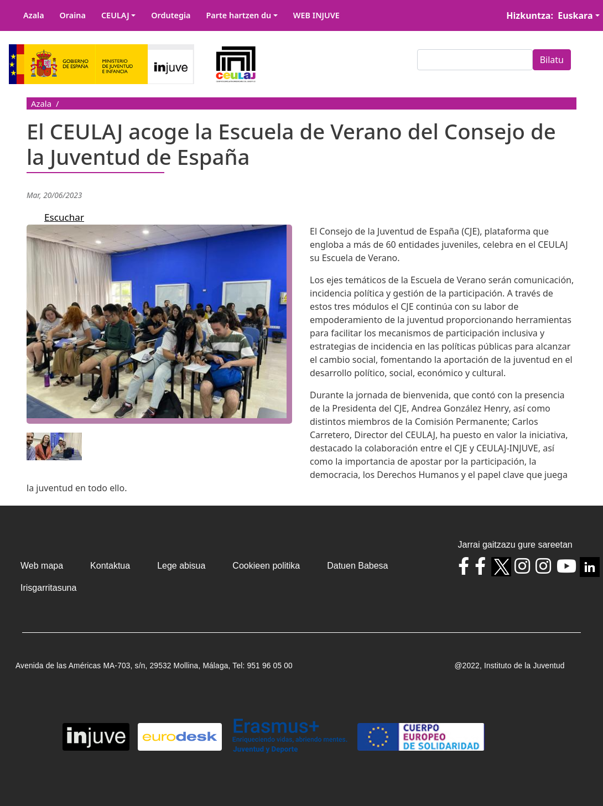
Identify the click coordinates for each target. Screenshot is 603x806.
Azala (33, 15)
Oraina (73, 15)
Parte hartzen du (238, 15)
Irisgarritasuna (48, 587)
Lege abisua (181, 565)
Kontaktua (110, 565)
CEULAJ (115, 15)
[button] (164, 327)
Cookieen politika (266, 565)
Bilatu (552, 60)
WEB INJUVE (316, 15)
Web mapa (41, 565)
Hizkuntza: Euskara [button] (549, 15)
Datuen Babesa (357, 565)
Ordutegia (170, 15)
